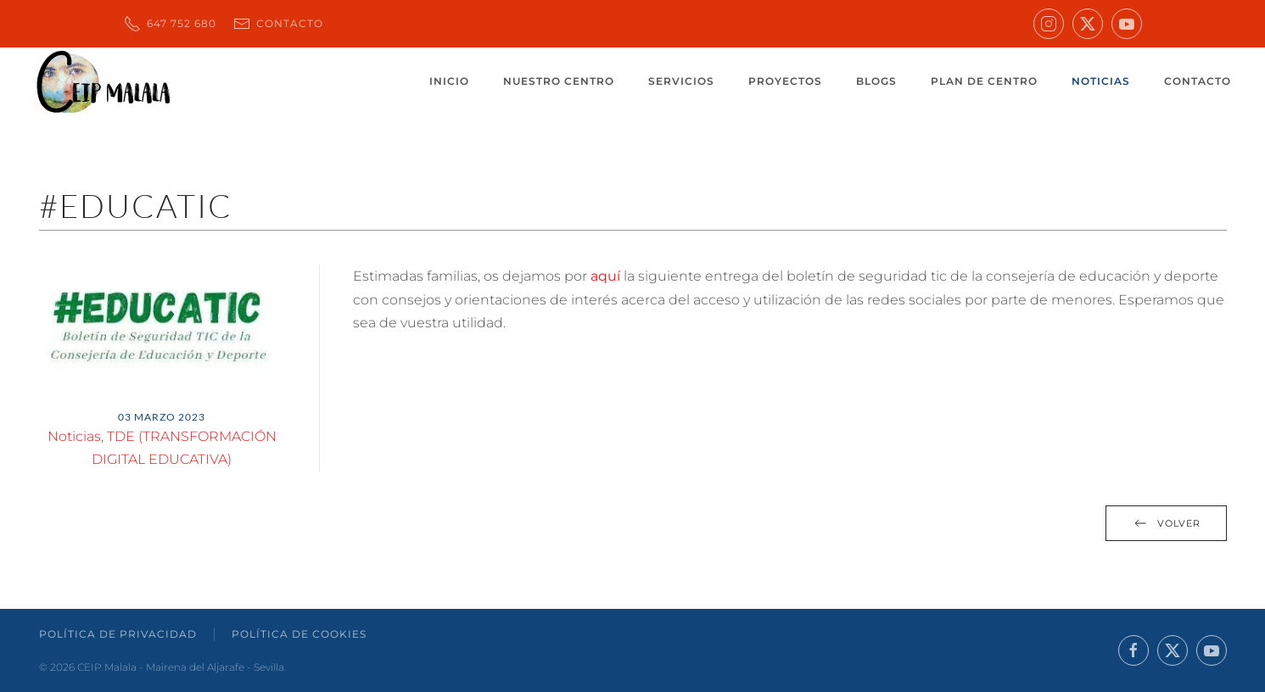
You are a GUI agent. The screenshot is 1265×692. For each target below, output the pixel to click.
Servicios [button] (681, 81)
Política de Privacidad (118, 634)
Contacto (278, 23)
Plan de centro (984, 81)
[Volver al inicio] (103, 81)
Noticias (1101, 81)
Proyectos (785, 81)
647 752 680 (170, 23)
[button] (162, 332)
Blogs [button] (876, 81)
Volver (1166, 523)
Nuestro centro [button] (558, 81)
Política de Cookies (299, 634)
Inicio (449, 81)
